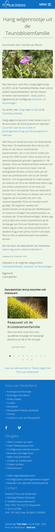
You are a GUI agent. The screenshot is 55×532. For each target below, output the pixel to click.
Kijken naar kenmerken (19, 456)
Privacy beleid (14, 399)
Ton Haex (22, 524)
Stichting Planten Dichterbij (21, 497)
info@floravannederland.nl (21, 501)
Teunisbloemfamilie (12, 113)
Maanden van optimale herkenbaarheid (27, 483)
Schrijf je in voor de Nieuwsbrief (23, 417)
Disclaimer (12, 406)
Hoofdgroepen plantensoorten (23, 449)
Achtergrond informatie (19, 391)
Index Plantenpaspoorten (20, 445)
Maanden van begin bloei (20, 453)
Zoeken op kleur (15, 464)
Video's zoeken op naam (20, 442)
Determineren (14, 468)
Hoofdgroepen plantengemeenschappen (28, 479)
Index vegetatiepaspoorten (21, 475)
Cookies (11, 403)
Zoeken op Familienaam (19, 460)
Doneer (11, 414)
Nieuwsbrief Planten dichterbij (22, 410)
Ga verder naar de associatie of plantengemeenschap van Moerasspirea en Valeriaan (25, 131)
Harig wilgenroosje (28, 109)
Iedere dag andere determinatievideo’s (22, 249)
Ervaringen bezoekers (18, 395)
